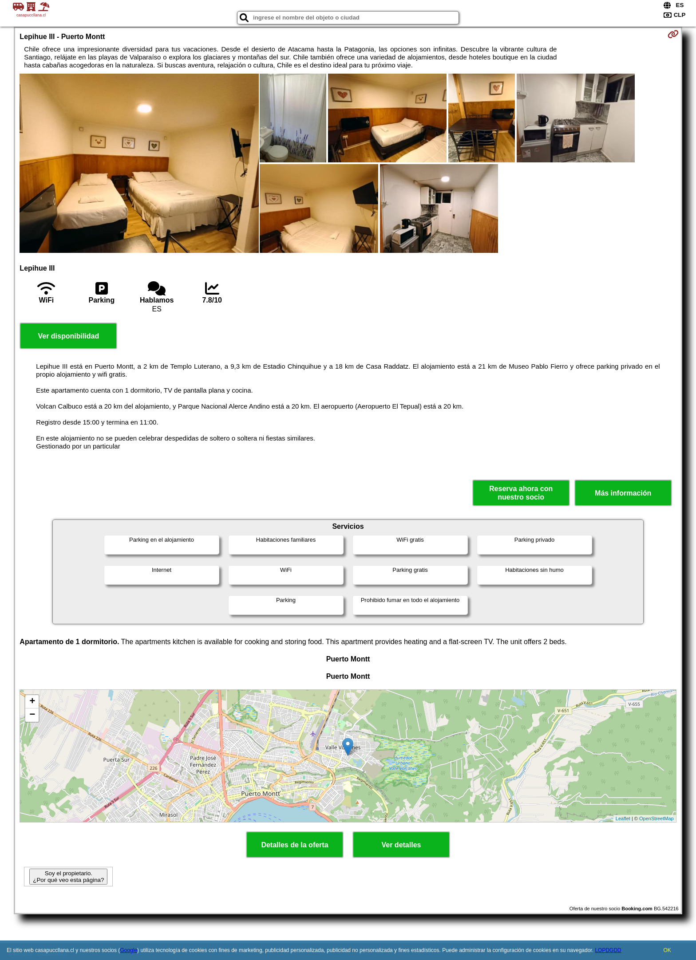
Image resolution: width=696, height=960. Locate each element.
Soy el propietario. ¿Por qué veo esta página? (68, 876)
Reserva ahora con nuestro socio (521, 493)
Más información (623, 493)
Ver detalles (401, 845)
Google (128, 950)
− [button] (32, 715)
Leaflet (623, 818)
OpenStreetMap (656, 818)
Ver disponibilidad (68, 336)
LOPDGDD (608, 950)
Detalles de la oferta (294, 845)
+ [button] (32, 701)
